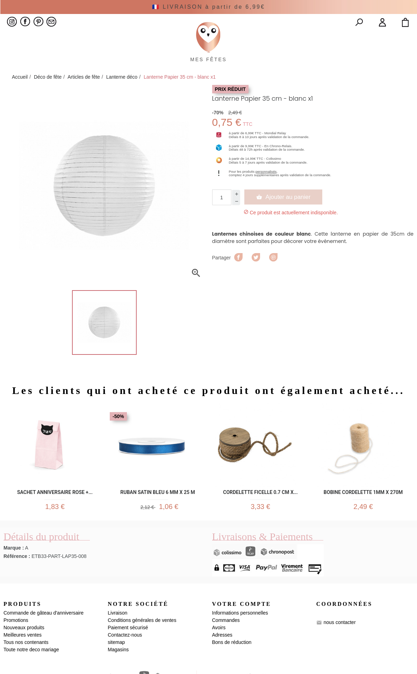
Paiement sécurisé (128, 663)
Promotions (15, 656)
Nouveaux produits (23, 663)
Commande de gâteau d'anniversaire (43, 649)
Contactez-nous (125, 671)
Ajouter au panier (286, 228)
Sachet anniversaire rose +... (55, 523)
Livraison (117, 649)
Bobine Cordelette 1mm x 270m (363, 523)
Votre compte (241, 640)
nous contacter (340, 658)
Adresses (222, 671)
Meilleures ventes (22, 671)
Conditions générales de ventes (142, 656)
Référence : (16, 592)
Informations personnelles (240, 649)
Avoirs (219, 663)
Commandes (226, 656)
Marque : (13, 583)
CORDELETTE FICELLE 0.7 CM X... (260, 523)
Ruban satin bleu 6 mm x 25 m (157, 523)
